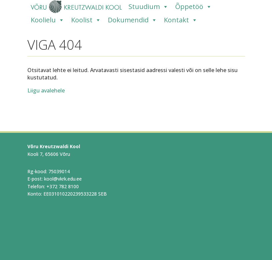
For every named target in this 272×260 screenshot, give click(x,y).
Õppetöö (193, 6)
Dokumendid (132, 20)
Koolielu (47, 20)
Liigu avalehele (46, 90)
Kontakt (181, 20)
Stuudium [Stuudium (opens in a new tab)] (148, 6)
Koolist (86, 20)
